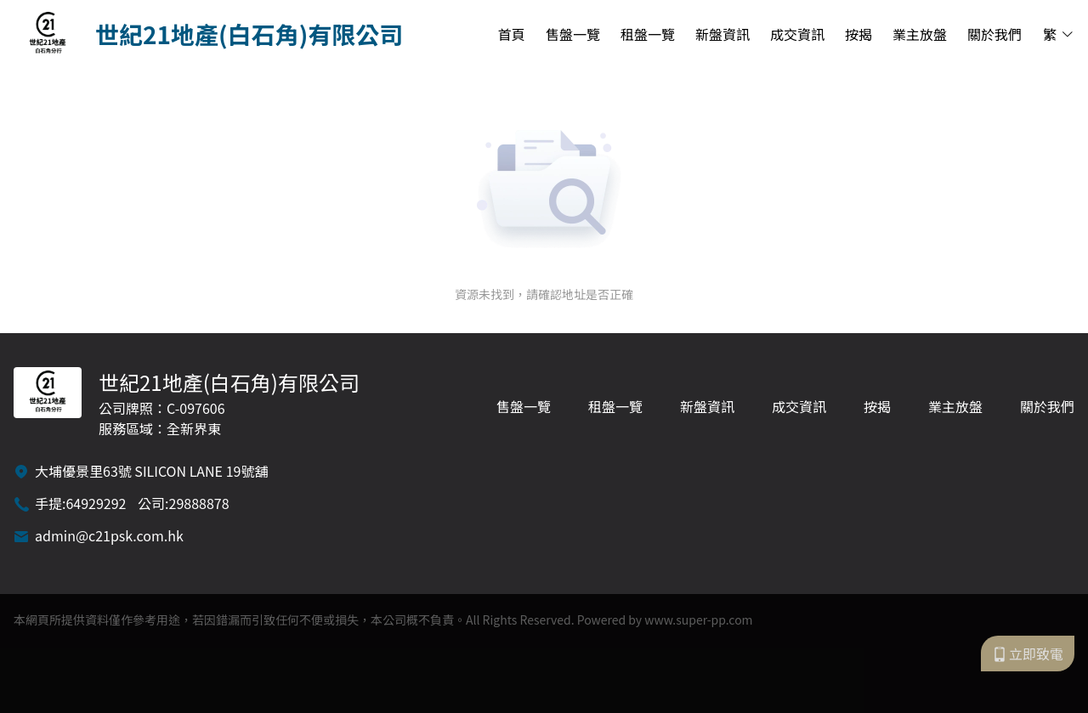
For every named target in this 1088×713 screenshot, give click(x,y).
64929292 (95, 503)
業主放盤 (919, 34)
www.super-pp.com (698, 619)
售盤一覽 (573, 34)
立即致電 (1027, 653)
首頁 (511, 34)
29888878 (199, 503)
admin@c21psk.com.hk (109, 535)
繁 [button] (1058, 34)
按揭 (858, 34)
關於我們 (994, 34)
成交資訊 (797, 34)
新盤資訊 (722, 34)
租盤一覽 (647, 34)
